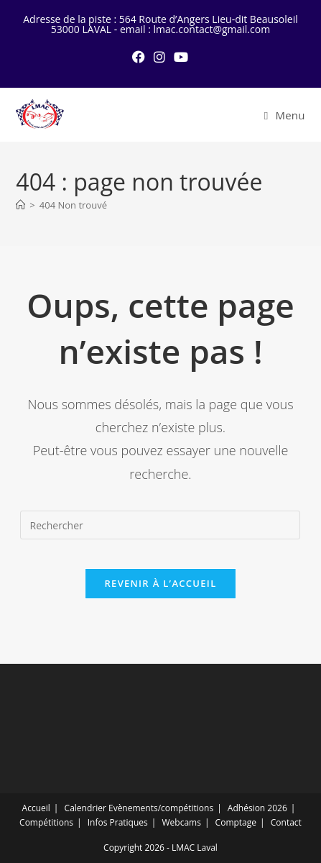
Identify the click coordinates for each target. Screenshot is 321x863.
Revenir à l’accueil (160, 583)
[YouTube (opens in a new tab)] (180, 56)
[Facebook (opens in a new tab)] (138, 56)
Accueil (36, 808)
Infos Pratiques (118, 822)
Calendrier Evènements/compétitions (139, 808)
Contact (286, 822)
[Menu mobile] (284, 115)
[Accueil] (20, 204)
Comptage (235, 822)
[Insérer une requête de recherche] (160, 525)
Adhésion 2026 (257, 808)
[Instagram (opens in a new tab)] (159, 56)
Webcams (181, 822)
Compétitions (46, 822)
